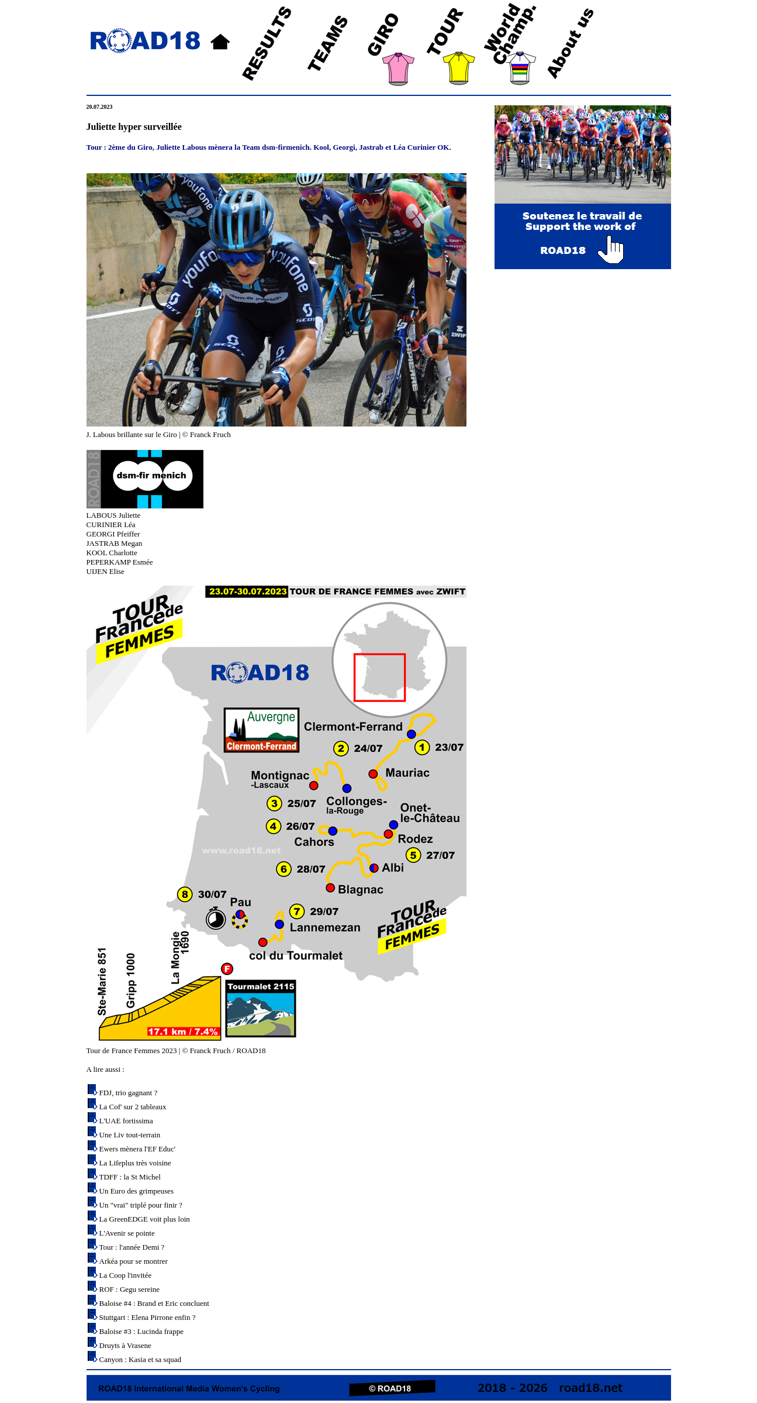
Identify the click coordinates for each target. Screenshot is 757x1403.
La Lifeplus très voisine (135, 1162)
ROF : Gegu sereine (129, 1289)
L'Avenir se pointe (127, 1233)
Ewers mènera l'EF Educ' (137, 1148)
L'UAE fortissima (126, 1120)
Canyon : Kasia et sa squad (140, 1359)
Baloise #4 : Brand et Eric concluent (154, 1303)
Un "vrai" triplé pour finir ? (140, 1205)
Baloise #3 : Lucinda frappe (141, 1331)
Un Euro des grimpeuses (136, 1191)
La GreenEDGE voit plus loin (144, 1219)
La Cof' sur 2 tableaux (133, 1106)
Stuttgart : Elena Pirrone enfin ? (147, 1317)
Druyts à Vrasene (125, 1345)
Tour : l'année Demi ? (132, 1247)
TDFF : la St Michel (130, 1176)
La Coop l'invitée (125, 1275)
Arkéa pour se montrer (133, 1261)
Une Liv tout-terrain (130, 1134)
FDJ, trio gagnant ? (128, 1092)
